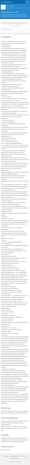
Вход (28, 1)
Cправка (24, 456)
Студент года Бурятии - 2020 (9, 12)
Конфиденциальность (15, 456)
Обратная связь (15, 458)
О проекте (6, 456)
